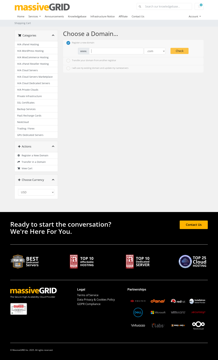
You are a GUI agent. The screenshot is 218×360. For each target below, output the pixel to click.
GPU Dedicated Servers (30, 135)
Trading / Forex (25, 128)
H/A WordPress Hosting (30, 50)
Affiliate (123, 16)
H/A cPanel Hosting (28, 44)
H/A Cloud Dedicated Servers (33, 83)
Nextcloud (23, 122)
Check (179, 51)
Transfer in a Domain (31, 161)
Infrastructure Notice (102, 16)
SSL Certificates (26, 102)
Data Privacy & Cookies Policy (96, 299)
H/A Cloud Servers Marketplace (35, 76)
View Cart (24, 168)
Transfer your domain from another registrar (91, 60)
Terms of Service (87, 295)
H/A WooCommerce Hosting (33, 57)
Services (33, 16)
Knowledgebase (77, 16)
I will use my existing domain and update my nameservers (97, 68)
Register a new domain (80, 43)
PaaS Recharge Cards (29, 115)
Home (20, 16)
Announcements (54, 16)
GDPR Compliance (88, 304)
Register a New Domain (32, 155)
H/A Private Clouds (27, 89)
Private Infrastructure (29, 96)
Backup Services (26, 109)
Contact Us (138, 16)
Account (194, 16)
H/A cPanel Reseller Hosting (33, 63)
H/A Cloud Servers (27, 70)
